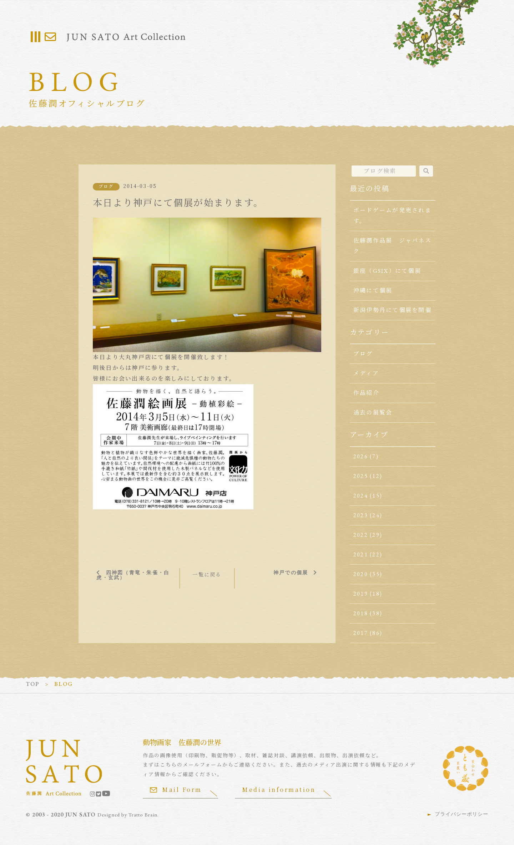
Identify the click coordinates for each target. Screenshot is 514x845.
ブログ (106, 186)
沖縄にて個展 (372, 290)
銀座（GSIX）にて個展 (387, 271)
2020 (360, 574)
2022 (360, 535)
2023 (360, 515)
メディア (366, 373)
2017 (360, 633)
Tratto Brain (143, 814)
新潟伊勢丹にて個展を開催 (392, 310)
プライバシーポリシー (461, 814)
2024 (360, 495)
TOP (33, 684)
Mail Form (176, 789)
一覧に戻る (206, 574)
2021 (360, 554)
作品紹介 (366, 393)
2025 (360, 476)
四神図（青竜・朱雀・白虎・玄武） (133, 575)
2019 (360, 593)
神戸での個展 (290, 572)
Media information (280, 789)
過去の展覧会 (372, 412)
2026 (360, 456)
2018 (360, 613)
